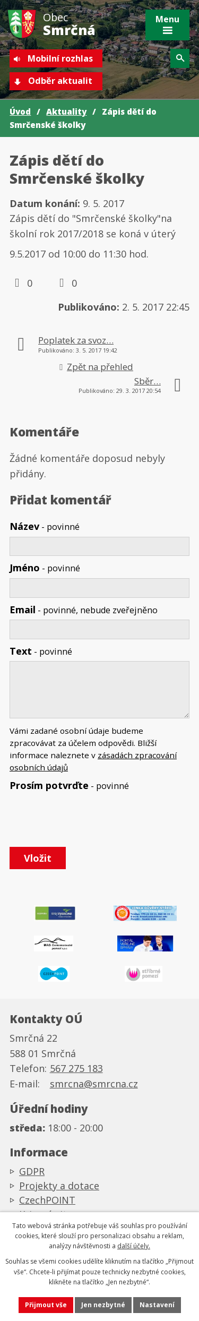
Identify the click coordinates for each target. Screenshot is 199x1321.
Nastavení (157, 1304)
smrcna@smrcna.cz (94, 1083)
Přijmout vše (46, 1304)
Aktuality (66, 111)
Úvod (20, 111)
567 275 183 (76, 1068)
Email (84, 609)
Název (45, 526)
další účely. (133, 1245)
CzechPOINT (47, 1200)
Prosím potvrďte (69, 785)
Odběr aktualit (60, 81)
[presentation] (88, 819)
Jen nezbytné (103, 1304)
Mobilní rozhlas (60, 58)
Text (41, 651)
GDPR (32, 1171)
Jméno (45, 567)
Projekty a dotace (59, 1185)
